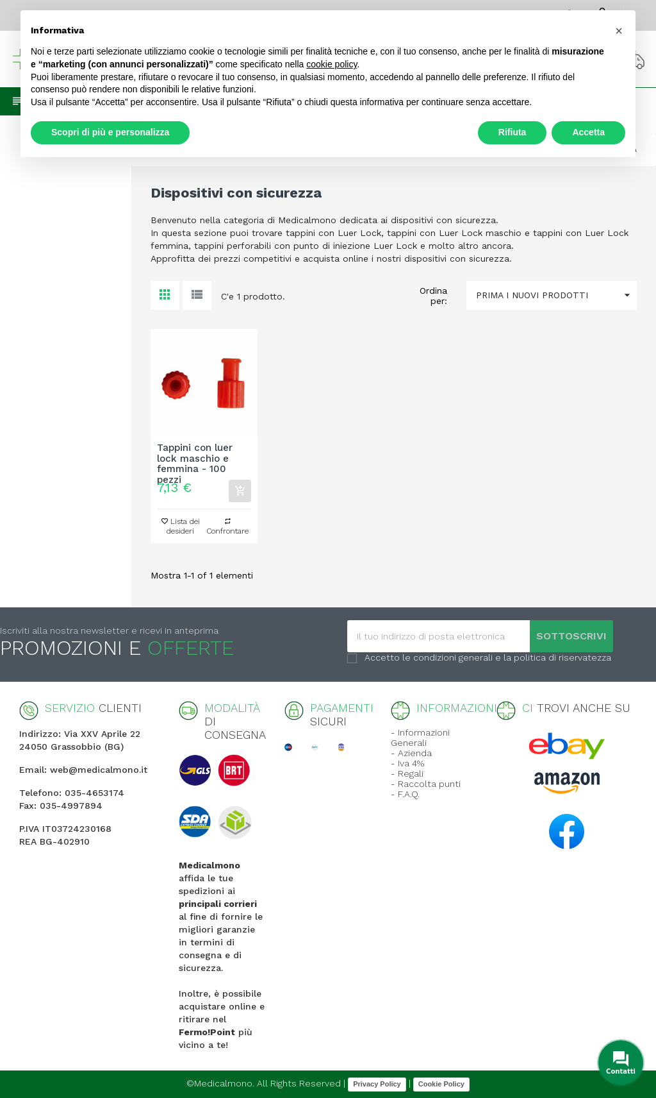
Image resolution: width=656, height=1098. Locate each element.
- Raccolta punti (426, 784)
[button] (619, 31)
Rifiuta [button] (512, 132)
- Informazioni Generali (420, 737)
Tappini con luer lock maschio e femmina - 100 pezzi (195, 459)
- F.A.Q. (405, 794)
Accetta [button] (588, 132)
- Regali (407, 773)
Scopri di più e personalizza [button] (110, 132)
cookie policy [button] (331, 64)
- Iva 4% (407, 763)
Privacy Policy (377, 1084)
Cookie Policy (441, 1084)
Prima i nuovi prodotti (556, 295)
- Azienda (411, 753)
